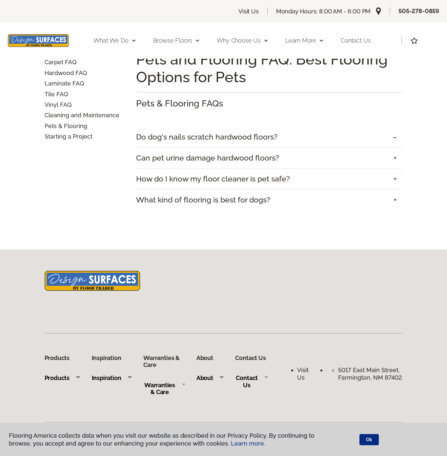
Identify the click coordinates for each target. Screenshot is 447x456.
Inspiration (112, 377)
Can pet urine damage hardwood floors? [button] (207, 158)
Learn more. (248, 443)
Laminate (58, 83)
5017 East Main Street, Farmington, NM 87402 (370, 374)
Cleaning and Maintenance (82, 115)
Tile (50, 94)
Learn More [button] (304, 40)
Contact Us (356, 40)
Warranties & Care (164, 389)
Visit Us (248, 11)
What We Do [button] (114, 40)
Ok (369, 439)
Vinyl (51, 104)
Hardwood (59, 72)
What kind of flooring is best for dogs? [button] (203, 200)
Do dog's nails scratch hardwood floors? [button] (206, 137)
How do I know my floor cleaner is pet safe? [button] (213, 179)
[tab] (269, 137)
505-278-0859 (418, 11)
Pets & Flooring (66, 126)
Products (63, 377)
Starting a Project (68, 136)
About (210, 377)
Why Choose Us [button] (243, 40)
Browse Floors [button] (176, 40)
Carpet (54, 62)
